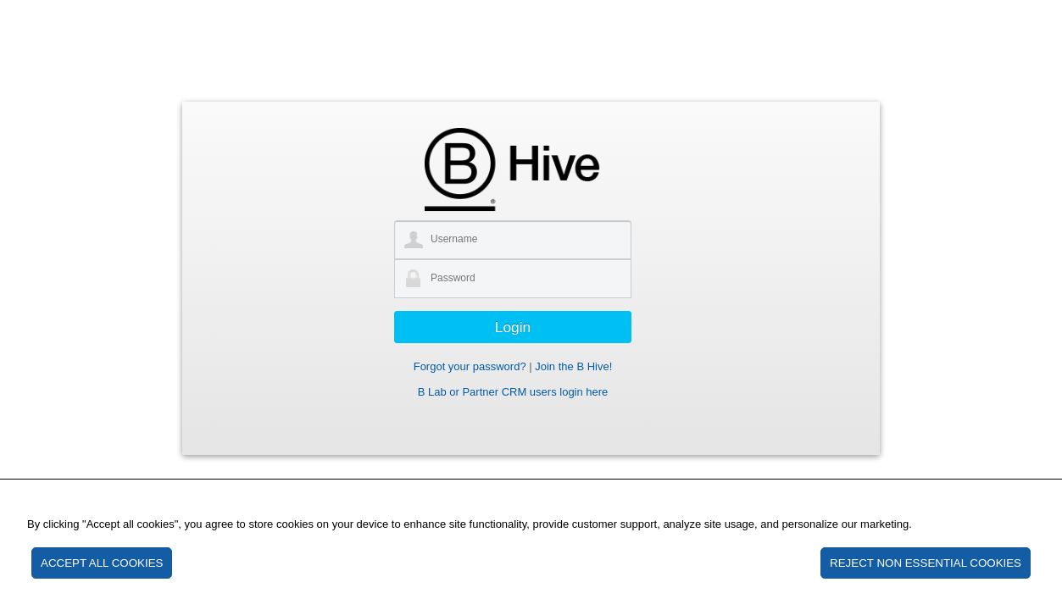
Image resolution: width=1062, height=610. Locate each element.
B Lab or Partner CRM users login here (513, 391)
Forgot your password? (470, 366)
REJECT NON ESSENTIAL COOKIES (925, 563)
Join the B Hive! (573, 366)
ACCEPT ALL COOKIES (102, 563)
